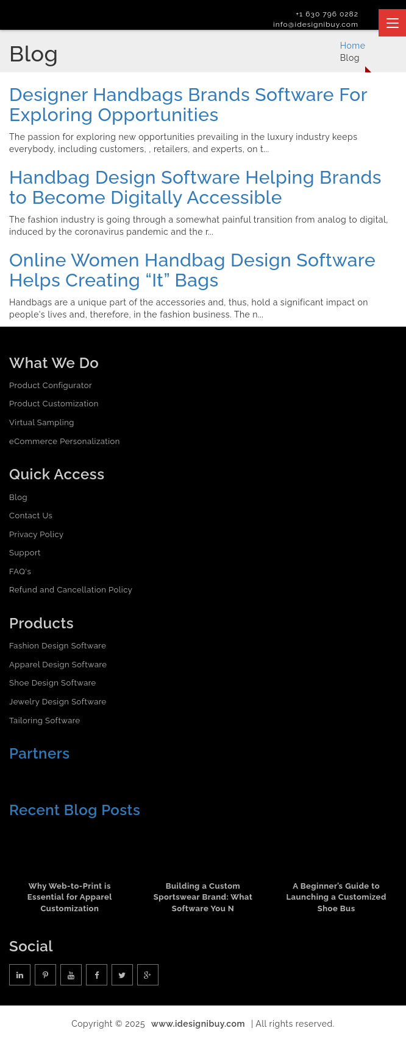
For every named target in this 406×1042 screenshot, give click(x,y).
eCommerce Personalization (64, 441)
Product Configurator (50, 385)
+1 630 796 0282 (327, 14)
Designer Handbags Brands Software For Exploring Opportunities (188, 104)
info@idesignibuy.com (315, 24)
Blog (18, 497)
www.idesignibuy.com (198, 1024)
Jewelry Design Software (58, 701)
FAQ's (20, 571)
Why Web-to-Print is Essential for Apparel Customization (69, 897)
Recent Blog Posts (74, 810)
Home (353, 45)
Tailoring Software (44, 720)
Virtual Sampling (41, 422)
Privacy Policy (36, 534)
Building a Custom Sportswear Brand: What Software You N (203, 897)
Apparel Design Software (58, 664)
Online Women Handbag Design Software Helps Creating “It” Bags (192, 270)
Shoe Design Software (52, 682)
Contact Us (30, 515)
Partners (39, 753)
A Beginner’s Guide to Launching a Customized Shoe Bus (336, 897)
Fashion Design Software (57, 645)
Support (25, 552)
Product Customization (54, 403)
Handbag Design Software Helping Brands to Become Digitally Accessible (195, 187)
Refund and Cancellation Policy (70, 589)
